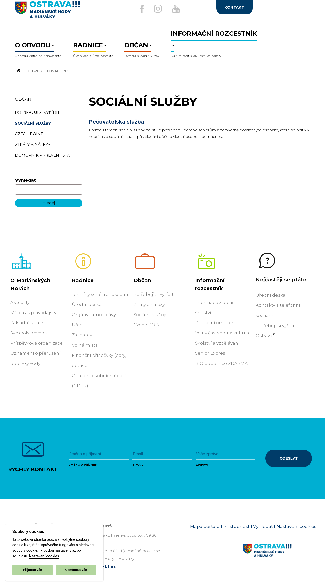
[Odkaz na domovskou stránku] (18, 70)
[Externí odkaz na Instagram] (157, 9)
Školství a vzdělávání (217, 343)
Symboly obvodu (28, 332)
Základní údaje (26, 322)
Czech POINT (148, 324)
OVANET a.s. (104, 566)
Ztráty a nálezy (149, 304)
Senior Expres (210, 353)
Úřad (77, 324)
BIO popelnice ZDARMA (221, 363)
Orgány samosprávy (94, 314)
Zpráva (202, 464)
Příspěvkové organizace (36, 343)
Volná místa (85, 345)
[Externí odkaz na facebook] (139, 9)
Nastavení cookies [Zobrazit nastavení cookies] (296, 526)
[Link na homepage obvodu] (279, 556)
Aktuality (20, 302)
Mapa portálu (205, 526)
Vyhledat (25, 180)
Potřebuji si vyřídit (154, 294)
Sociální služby (150, 314)
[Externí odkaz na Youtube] (177, 9)
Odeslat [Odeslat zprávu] (288, 458)
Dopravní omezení (215, 322)
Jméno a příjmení (84, 464)
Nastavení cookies (44, 556)
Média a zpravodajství (34, 312)
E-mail (137, 464)
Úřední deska (87, 304)
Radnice (83, 280)
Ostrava (264, 335)
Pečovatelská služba (116, 122)
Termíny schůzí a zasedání (100, 294)
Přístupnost (236, 526)
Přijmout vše (32, 570)
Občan (33, 70)
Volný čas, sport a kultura (222, 332)
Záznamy (82, 334)
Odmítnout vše (76, 570)
